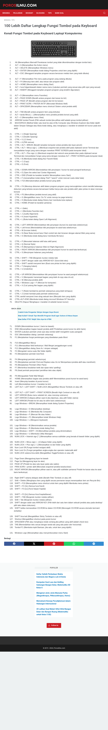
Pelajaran (19, 9)
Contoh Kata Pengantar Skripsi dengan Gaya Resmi (38, 402)
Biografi (31, 9)
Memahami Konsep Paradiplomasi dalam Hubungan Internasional (90, 66)
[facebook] (10, 694)
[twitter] (24, 694)
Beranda (7, 9)
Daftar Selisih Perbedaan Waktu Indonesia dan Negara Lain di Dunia (90, 28)
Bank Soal (61, 9)
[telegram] (63, 694)
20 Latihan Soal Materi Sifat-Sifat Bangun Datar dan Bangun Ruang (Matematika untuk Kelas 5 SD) (90, 79)
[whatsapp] (50, 694)
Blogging (42, 9)
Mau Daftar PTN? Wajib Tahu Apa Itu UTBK (34, 412)
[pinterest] (37, 694)
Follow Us (92, 96)
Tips (51, 9)
